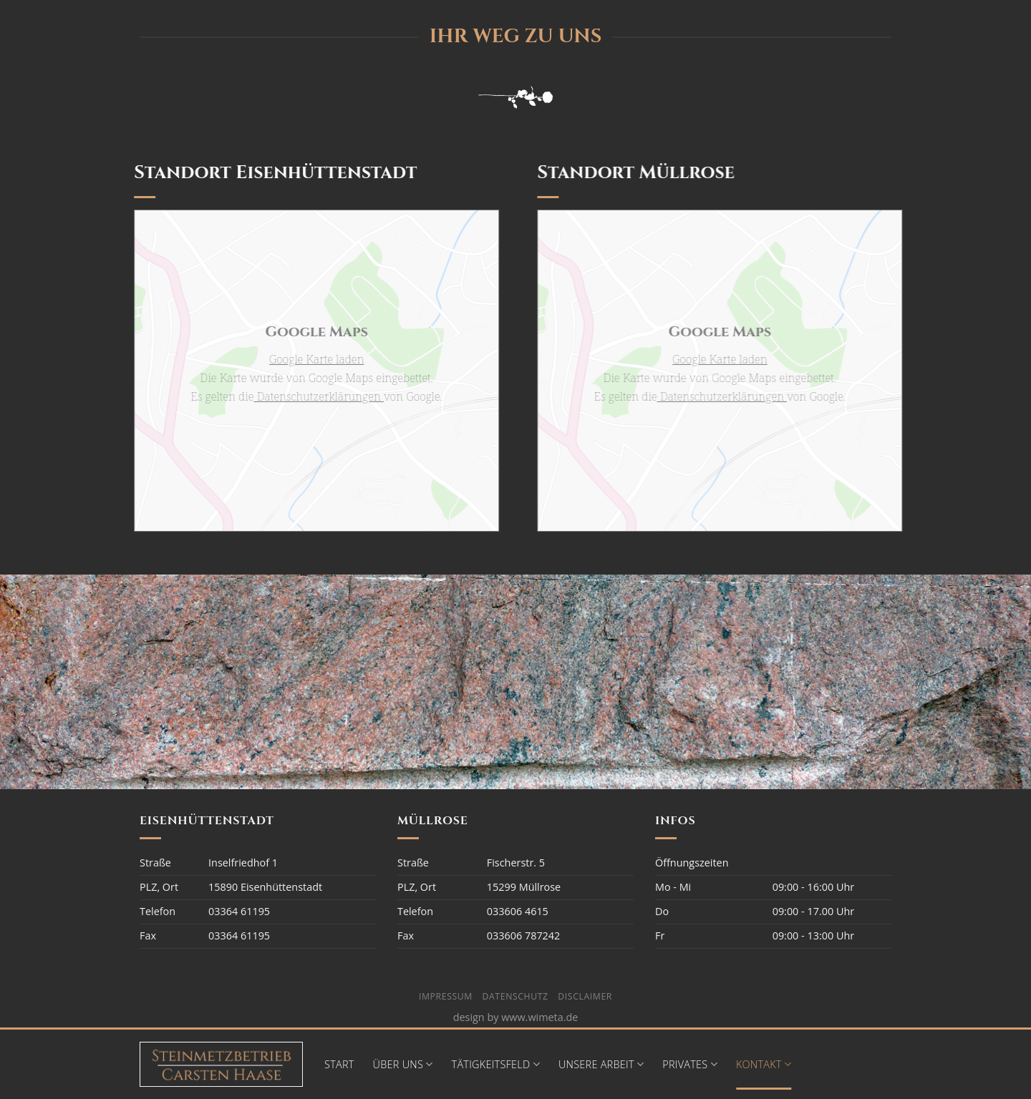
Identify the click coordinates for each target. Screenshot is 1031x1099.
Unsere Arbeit (601, 1065)
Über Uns (403, 1065)
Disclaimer (585, 996)
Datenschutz (515, 996)
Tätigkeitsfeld (496, 1065)
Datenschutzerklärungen (314, 396)
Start (339, 1064)
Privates (689, 1065)
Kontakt (763, 1065)
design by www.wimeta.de (516, 1017)
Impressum (446, 996)
